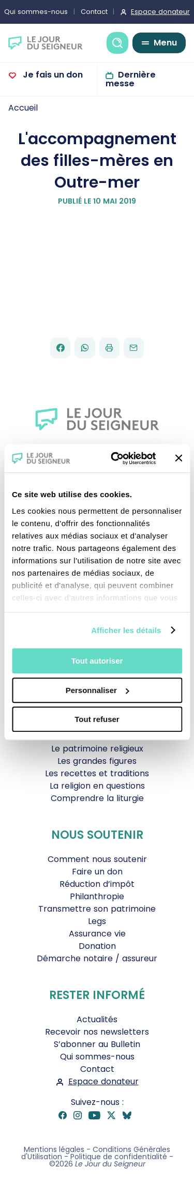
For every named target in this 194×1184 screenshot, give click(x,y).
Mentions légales (54, 1149)
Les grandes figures (97, 761)
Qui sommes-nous (97, 1057)
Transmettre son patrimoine (97, 909)
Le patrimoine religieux (97, 749)
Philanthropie (97, 896)
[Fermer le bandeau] (178, 458)
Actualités (97, 1019)
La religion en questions (97, 786)
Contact (94, 12)
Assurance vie (97, 934)
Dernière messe (131, 79)
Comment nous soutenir (97, 859)
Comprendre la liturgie (97, 798)
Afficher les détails (126, 630)
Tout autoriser (97, 660)
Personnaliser (97, 690)
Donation (97, 946)
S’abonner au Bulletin (97, 1044)
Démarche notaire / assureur (97, 958)
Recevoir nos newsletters (97, 1032)
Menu (165, 43)
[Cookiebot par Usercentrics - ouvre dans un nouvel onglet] (116, 458)
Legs (97, 921)
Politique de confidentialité (118, 1156)
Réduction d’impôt (97, 884)
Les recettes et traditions (97, 773)
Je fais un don (52, 75)
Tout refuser (96, 719)
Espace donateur (103, 1081)
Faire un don (97, 872)
